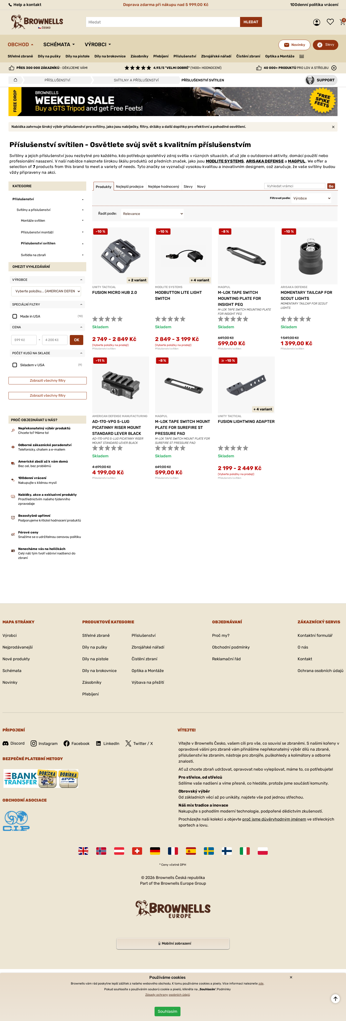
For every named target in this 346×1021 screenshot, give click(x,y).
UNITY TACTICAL (104, 287)
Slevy (329, 44)
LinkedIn (107, 743)
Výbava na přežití (148, 682)
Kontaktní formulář (315, 635)
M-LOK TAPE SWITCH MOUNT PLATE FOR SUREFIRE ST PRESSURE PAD (182, 427)
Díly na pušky (49, 56)
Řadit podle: (107, 213)
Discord (13, 743)
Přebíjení (161, 56)
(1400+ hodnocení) (187, 68)
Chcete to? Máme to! (33, 433)
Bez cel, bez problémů (34, 466)
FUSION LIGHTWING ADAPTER (246, 421)
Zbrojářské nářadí (216, 56)
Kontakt (305, 659)
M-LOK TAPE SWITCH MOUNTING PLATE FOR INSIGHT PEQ (239, 298)
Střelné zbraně (20, 56)
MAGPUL (296, 161)
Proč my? (221, 635)
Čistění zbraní (248, 56)
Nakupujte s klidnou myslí (37, 483)
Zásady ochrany (156, 995)
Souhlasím (167, 1011)
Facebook (76, 743)
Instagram (44, 743)
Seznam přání (331, 22)
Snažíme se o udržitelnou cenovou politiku (49, 537)
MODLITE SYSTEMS (225, 161)
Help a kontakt (24, 4)
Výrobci (95, 44)
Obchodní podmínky (231, 647)
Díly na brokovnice (110, 56)
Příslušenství (184, 56)
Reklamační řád (226, 659)
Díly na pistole (77, 56)
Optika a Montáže (279, 56)
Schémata (56, 44)
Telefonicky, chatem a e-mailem (41, 449)
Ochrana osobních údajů (321, 670)
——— (301, 56)
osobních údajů (179, 995)
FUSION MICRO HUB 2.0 (114, 292)
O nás (303, 647)
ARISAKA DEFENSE (265, 161)
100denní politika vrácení (314, 4)
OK (76, 340)
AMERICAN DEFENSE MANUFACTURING (119, 416)
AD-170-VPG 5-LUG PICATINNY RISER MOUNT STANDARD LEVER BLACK (116, 427)
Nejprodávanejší (17, 647)
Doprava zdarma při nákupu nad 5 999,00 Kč (165, 4)
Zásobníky (139, 56)
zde (261, 983)
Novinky (9, 682)
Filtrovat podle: (280, 198)
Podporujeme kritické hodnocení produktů (49, 520)
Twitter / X (139, 743)
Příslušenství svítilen (104, 348)
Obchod (18, 44)
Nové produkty (16, 659)
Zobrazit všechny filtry (48, 380)
